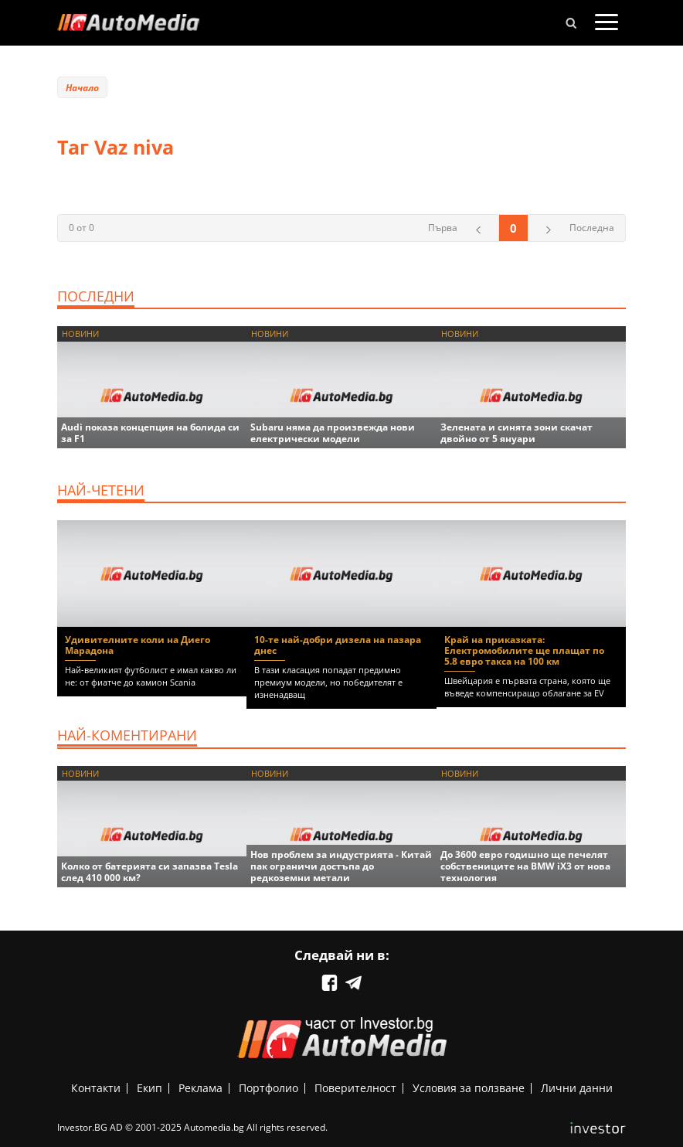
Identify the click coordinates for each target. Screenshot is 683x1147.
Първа (442, 227)
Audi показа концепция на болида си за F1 (150, 432)
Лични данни (577, 1088)
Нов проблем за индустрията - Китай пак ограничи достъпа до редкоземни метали (341, 866)
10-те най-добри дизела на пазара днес (337, 645)
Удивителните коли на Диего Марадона (137, 645)
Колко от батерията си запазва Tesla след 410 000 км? (149, 871)
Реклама (200, 1088)
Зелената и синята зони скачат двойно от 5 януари (516, 432)
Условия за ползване (469, 1088)
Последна (591, 227)
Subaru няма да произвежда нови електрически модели (332, 432)
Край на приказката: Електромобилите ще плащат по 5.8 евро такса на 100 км (524, 650)
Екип (149, 1088)
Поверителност (355, 1088)
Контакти (96, 1088)
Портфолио (268, 1088)
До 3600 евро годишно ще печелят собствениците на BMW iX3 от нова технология (525, 866)
